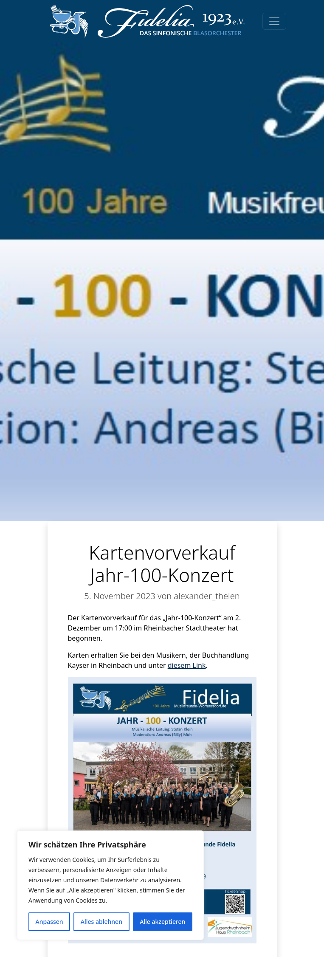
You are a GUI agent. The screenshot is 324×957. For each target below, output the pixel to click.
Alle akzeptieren (162, 922)
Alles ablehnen (101, 922)
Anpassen (49, 922)
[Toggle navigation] (274, 21)
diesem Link (187, 665)
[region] (110, 885)
